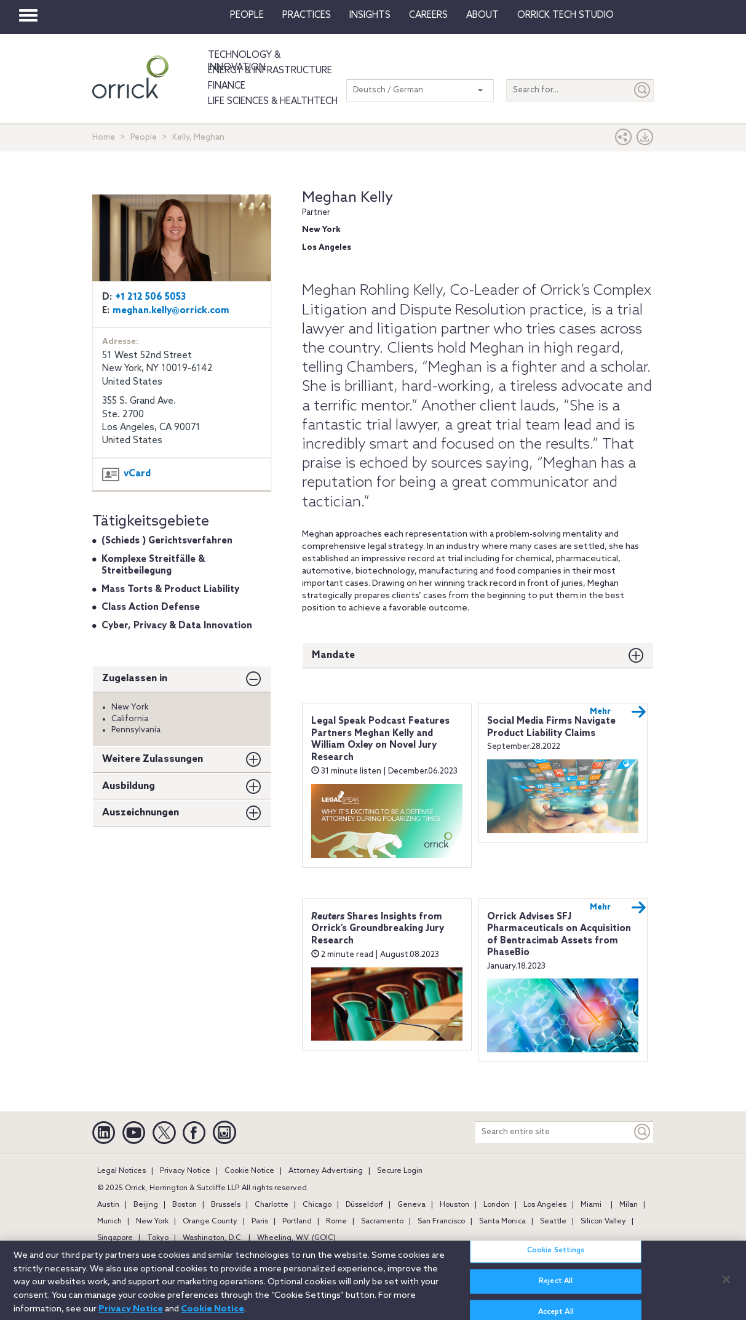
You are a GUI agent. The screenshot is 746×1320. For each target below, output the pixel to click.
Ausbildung (128, 786)
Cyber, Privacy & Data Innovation (176, 625)
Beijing (145, 1205)
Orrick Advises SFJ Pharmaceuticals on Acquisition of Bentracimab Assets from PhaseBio (559, 935)
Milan (628, 1205)
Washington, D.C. (213, 1238)
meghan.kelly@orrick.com (171, 310)
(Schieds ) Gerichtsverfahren (166, 540)
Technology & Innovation (244, 61)
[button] (623, 140)
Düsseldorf (364, 1205)
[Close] (726, 1285)
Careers (428, 15)
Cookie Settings (556, 1257)
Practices (306, 15)
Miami (591, 1205)
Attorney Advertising (325, 1171)
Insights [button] (370, 15)
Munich (109, 1221)
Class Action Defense (150, 607)
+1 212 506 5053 (150, 297)
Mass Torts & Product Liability (170, 589)
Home (103, 137)
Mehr (618, 712)
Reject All (556, 1288)
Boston (184, 1205)
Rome (336, 1221)
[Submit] (643, 90)
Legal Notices (121, 1171)
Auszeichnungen (140, 812)
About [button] (482, 15)
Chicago (317, 1205)
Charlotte (271, 1205)
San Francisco (441, 1221)
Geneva (411, 1205)
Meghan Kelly (347, 198)
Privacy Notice (185, 1171)
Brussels (225, 1205)
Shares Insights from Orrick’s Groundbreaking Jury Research (377, 928)
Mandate (333, 655)
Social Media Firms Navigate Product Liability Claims (551, 727)
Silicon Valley (603, 1221)
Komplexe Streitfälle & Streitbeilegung (153, 565)
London (496, 1205)
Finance (226, 86)
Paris (260, 1221)
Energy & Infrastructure (270, 70)
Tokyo (158, 1238)
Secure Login (400, 1171)
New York (152, 1221)
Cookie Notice (249, 1171)
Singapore (115, 1238)
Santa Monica (502, 1221)
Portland (297, 1221)
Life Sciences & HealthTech (273, 101)
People (247, 15)
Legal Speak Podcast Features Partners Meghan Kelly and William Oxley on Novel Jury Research (380, 739)
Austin (108, 1205)
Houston (454, 1205)
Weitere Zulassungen (152, 759)
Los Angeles (544, 1205)
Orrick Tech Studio (565, 15)
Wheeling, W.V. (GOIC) (296, 1238)
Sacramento (382, 1221)
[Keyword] (643, 1132)
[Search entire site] (553, 1132)
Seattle (553, 1221)
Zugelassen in (134, 678)
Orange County (210, 1221)
